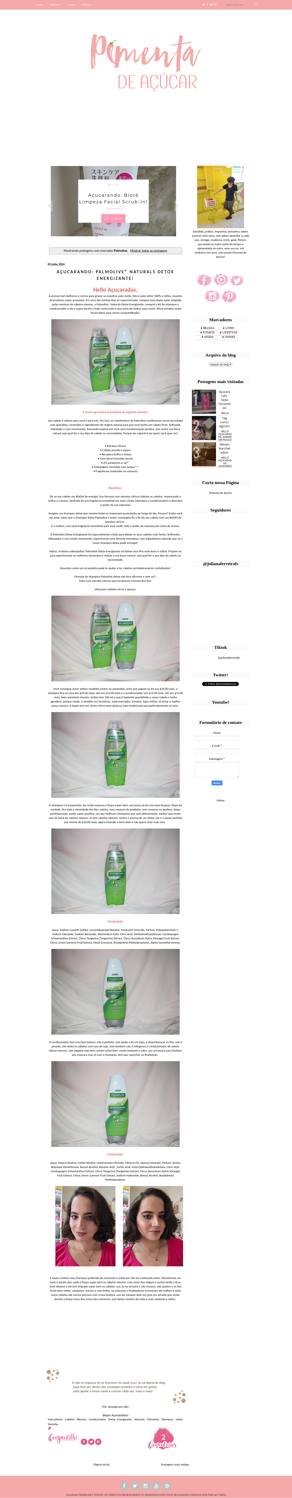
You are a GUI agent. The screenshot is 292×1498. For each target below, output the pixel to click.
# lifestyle (228, 332)
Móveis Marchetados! (224, 448)
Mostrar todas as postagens (148, 251)
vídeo (179, 1419)
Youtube (53, 1424)
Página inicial (101, 1464)
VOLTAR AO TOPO (214, 1494)
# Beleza (207, 328)
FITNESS (86, 4)
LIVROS (71, 4)
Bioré (113, 184)
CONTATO (55, 4)
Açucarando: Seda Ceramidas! (224, 400)
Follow (221, 800)
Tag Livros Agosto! (224, 422)
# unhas (228, 337)
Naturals (139, 1419)
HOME (39, 4)
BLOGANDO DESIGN (187, 1494)
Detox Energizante (120, 1419)
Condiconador (97, 1419)
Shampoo (167, 1419)
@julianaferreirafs (229, 657)
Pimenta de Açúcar (220, 493)
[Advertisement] (123, 127)
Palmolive (153, 1419)
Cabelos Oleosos (75, 1419)
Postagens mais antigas (175, 1464)
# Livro (228, 328)
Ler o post (113, 218)
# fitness (207, 332)
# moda (207, 337)
